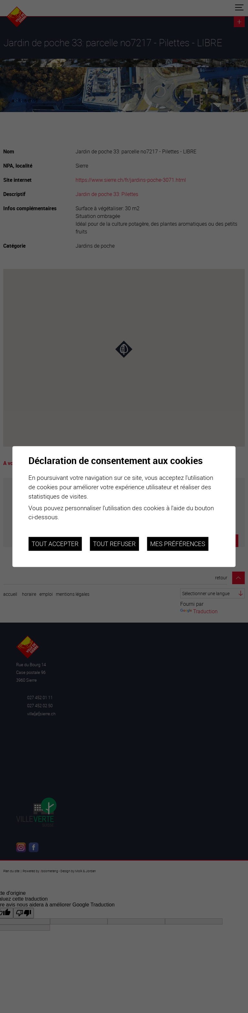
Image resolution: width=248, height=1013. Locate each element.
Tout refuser (114, 544)
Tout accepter (55, 544)
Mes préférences (177, 544)
